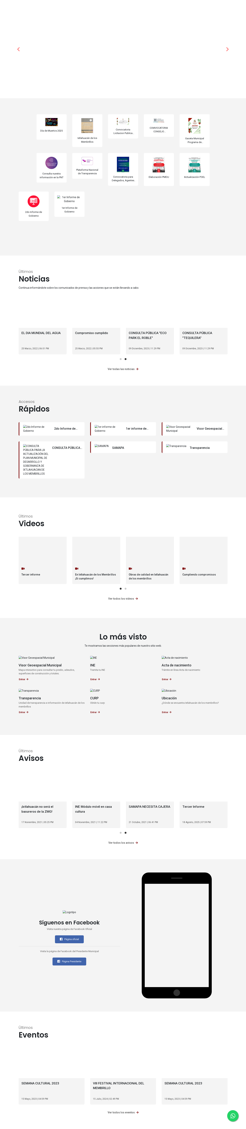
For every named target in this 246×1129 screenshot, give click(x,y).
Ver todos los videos (123, 598)
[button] (18, 49)
